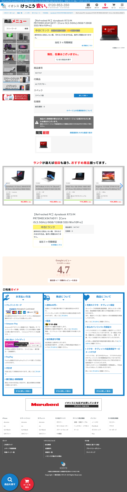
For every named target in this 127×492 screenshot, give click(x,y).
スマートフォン (25, 418)
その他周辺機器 (113, 418)
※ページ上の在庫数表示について (79, 110)
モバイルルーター (62, 426)
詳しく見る (83, 95)
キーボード (113, 430)
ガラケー (59, 422)
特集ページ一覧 (9, 452)
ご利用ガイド (8, 445)
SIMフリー (7, 434)
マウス (111, 426)
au (5, 426)
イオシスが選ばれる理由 (53, 456)
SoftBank (7, 430)
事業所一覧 (49, 452)
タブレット (41, 418)
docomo (6, 422)
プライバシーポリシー (93, 448)
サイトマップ (90, 452)
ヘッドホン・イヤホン (81, 426)
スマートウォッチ (62, 430)
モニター (112, 422)
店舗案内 (48, 448)
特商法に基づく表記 (92, 445)
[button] (121, 185)
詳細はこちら (87, 45)
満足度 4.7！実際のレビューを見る (63, 280)
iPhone (4, 418)
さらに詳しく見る (23, 391)
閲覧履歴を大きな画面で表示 (81, 132)
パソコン (93, 418)
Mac (93, 434)
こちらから (64, 315)
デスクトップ (96, 430)
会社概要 (48, 445)
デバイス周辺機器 (79, 418)
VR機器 (59, 434)
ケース (76, 430)
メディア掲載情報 (10, 448)
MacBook (95, 426)
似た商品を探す (63, 59)
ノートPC (95, 422)
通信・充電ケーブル (80, 422)
